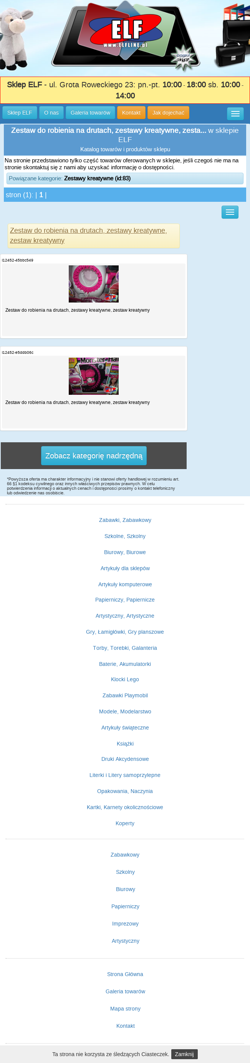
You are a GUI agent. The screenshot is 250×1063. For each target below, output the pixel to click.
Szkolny (125, 872)
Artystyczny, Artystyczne (125, 616)
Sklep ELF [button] (19, 113)
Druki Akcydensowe (125, 759)
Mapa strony (125, 1009)
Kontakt (125, 1026)
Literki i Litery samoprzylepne (125, 775)
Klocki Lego (125, 679)
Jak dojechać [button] (168, 113)
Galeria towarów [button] (90, 113)
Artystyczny (125, 941)
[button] (235, 113)
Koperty (125, 823)
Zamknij (184, 1054)
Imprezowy (125, 924)
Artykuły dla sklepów (125, 568)
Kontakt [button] (131, 113)
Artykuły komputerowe (125, 584)
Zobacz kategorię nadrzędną (93, 455)
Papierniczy (125, 906)
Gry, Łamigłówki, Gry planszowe (125, 632)
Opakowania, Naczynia (125, 791)
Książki (125, 744)
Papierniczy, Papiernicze (125, 600)
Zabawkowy (125, 855)
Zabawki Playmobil (125, 695)
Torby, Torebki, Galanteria (125, 648)
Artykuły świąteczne (125, 727)
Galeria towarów (125, 991)
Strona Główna (125, 974)
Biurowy (125, 889)
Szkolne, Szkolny (125, 536)
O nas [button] (51, 113)
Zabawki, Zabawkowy (125, 520)
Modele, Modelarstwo (125, 711)
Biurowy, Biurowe (125, 552)
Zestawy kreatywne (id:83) (97, 178)
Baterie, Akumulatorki (125, 664)
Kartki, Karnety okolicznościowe (125, 807)
